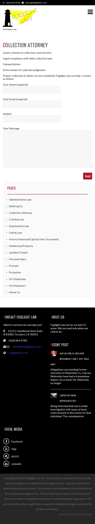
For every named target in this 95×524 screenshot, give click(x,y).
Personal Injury (17, 259)
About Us (14, 292)
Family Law (15, 232)
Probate (14, 265)
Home (62, 514)
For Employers (17, 285)
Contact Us (74, 514)
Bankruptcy (16, 206)
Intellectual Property (21, 245)
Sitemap (87, 514)
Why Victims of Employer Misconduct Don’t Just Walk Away (69, 359)
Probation (15, 272)
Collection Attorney (20, 212)
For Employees (17, 279)
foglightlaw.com (18, 352)
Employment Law (19, 226)
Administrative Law (20, 199)
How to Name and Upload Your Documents (34, 239)
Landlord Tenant (18, 252)
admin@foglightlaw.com (27, 346)
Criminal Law (16, 219)
